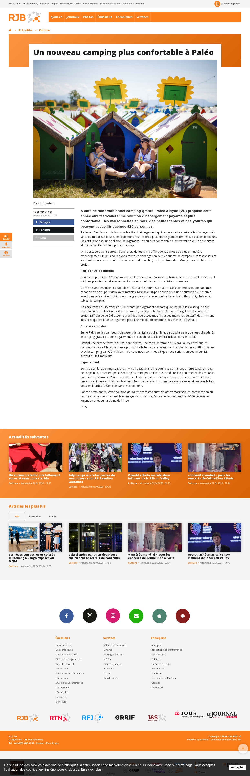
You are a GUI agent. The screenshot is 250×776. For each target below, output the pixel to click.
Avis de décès (111, 678)
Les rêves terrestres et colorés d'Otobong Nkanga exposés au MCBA (32, 558)
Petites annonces (113, 664)
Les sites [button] (15, 3)
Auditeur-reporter (227, 4)
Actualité (25, 30)
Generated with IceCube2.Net (226, 739)
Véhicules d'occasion (133, 3)
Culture (44, 30)
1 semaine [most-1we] (35, 516)
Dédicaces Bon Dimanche (70, 673)
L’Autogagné (62, 687)
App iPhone (159, 616)
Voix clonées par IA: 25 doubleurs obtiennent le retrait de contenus (94, 556)
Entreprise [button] (30, 3)
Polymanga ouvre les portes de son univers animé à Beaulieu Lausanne (92, 478)
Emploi (54, 3)
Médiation (156, 673)
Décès (78, 3)
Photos (88, 17)
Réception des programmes (166, 649)
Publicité (156, 659)
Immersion (62, 668)
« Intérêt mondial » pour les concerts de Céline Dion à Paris (211, 476)
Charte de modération (163, 678)
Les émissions (63, 645)
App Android (183, 616)
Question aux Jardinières (69, 682)
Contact (155, 682)
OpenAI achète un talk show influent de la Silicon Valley (149, 476)
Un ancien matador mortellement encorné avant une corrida (34, 476)
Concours (61, 701)
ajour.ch (56, 17)
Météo (107, 659)
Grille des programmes (68, 659)
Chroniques (124, 17)
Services (142, 17)
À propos (156, 645)
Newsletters (136, 616)
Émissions (104, 17)
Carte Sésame (90, 3)
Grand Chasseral (65, 664)
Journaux (72, 17)
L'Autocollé (62, 692)
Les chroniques (64, 649)
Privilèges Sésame (110, 3)
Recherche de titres (67, 654)
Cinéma (108, 649)
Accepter (237, 767)
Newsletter (157, 687)
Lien (41, 237)
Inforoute (44, 3)
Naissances (66, 3)
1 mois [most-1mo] (52, 516)
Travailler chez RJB (161, 664)
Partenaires (157, 668)
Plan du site (52, 743)
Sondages (61, 697)
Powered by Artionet (198, 739)
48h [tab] (17, 516)
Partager (43, 222)
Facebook (66, 616)
